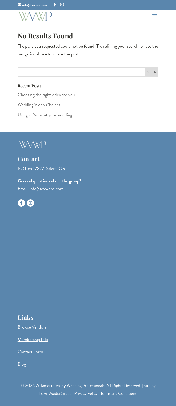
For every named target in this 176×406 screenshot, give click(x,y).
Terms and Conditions (118, 393)
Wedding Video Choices (39, 104)
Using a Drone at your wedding (45, 114)
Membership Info (33, 339)
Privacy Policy (86, 393)
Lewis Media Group (55, 393)
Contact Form (30, 351)
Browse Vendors (32, 327)
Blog (22, 364)
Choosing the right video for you (46, 94)
